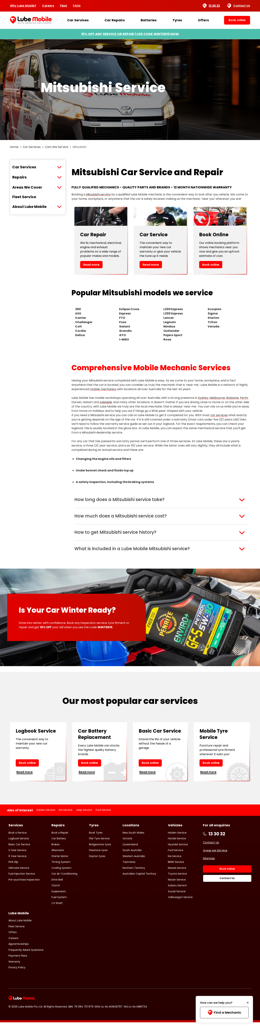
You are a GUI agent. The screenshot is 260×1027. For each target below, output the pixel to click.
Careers (48, 6)
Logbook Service (18, 843)
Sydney (203, 398)
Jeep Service (84, 814)
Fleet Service (24, 196)
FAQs (77, 6)
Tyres (177, 20)
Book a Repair (59, 837)
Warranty (14, 966)
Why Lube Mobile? (23, 6)
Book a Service (17, 837)
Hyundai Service (178, 849)
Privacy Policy (16, 972)
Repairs (19, 177)
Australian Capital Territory (139, 878)
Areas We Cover (27, 187)
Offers (203, 20)
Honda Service (177, 843)
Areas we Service (215, 855)
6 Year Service (17, 860)
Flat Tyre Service (99, 843)
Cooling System (61, 872)
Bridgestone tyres (100, 849)
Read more (91, 265)
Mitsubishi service (98, 194)
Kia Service (65, 814)
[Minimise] (248, 1002)
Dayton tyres (97, 860)
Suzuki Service (177, 896)
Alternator (57, 855)
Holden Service (177, 837)
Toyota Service (177, 878)
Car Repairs (115, 20)
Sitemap (209, 863)
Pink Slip (13, 866)
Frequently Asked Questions (26, 954)
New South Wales (133, 837)
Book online (210, 265)
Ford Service (103, 814)
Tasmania (129, 866)
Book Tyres (96, 837)
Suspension (58, 896)
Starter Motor (59, 860)
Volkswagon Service (180, 902)
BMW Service (176, 866)
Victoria (127, 843)
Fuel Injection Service (21, 878)
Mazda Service (177, 872)
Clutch (55, 890)
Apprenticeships (18, 948)
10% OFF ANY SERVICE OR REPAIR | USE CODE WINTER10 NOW (130, 34)
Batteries (149, 20)
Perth (244, 398)
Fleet (63, 6)
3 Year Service (17, 855)
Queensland (130, 849)
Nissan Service (177, 884)
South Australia (132, 855)
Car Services (78, 20)
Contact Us (238, 5)
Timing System (60, 866)
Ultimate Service (18, 872)
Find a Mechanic (224, 1012)
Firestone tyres (98, 855)
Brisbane (232, 398)
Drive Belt (57, 884)
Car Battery (58, 843)
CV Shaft (57, 907)
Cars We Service (56, 147)
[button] (160, 500)
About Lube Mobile (29, 206)
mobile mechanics (103, 389)
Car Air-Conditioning (64, 878)
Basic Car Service (19, 849)
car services (219, 415)
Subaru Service (45, 814)
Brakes (55, 849)
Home (14, 147)
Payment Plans (17, 960)
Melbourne (217, 398)
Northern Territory (134, 872)
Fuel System (59, 902)
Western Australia (134, 860)
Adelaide (106, 402)
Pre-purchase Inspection (24, 884)
